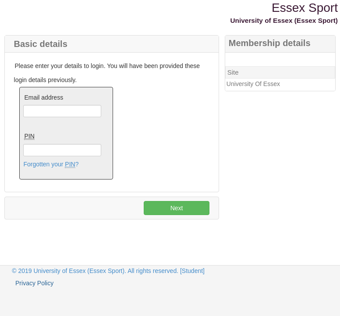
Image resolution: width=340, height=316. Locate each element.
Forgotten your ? (50, 164)
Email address (43, 97)
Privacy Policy (34, 283)
